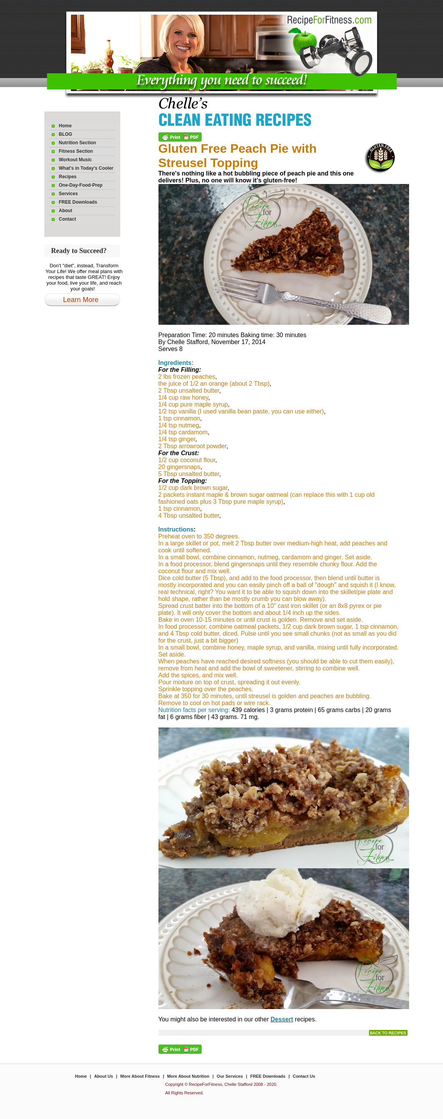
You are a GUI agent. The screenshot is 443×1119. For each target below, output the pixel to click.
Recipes (68, 176)
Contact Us (304, 1076)
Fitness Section (76, 151)
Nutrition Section (77, 142)
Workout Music (75, 159)
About (65, 210)
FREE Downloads (78, 202)
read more (388, 1033)
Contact (67, 219)
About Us (103, 1076)
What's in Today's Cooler (86, 168)
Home (65, 125)
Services (68, 193)
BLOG (65, 134)
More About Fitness (140, 1076)
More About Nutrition (188, 1076)
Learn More (81, 300)
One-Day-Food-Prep (81, 185)
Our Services (230, 1076)
